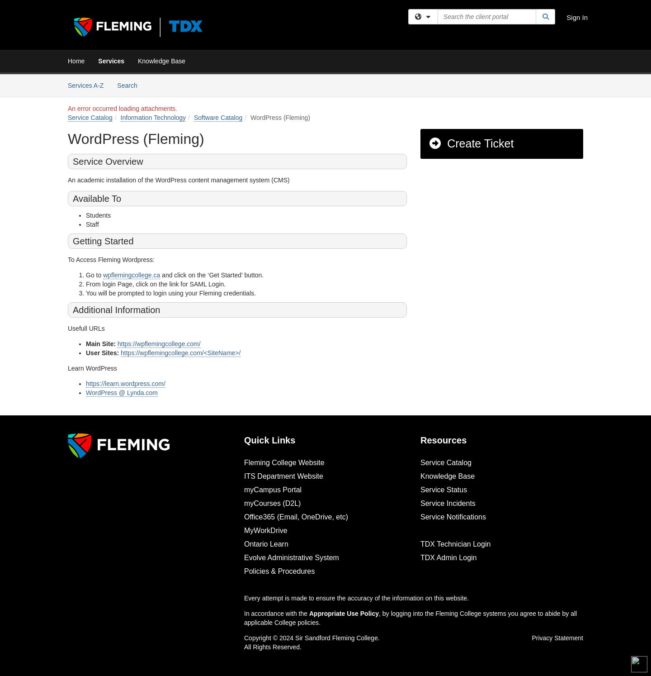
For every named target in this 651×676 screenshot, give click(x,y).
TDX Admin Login (448, 558)
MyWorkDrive (266, 530)
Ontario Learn (266, 544)
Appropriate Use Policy (344, 613)
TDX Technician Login (455, 544)
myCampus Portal (273, 490)
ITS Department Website (283, 476)
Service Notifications (453, 517)
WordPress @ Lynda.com (122, 392)
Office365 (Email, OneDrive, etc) (296, 517)
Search (130, 85)
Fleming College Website (284, 463)
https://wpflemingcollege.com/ (159, 344)
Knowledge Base (161, 61)
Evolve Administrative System (291, 558)
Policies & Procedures (279, 571)
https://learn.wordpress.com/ (125, 383)
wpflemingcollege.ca (131, 275)
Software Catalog (218, 117)
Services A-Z (86, 85)
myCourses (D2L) (272, 503)
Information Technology (153, 117)
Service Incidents (448, 503)
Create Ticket (471, 143)
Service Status (443, 490)
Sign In (577, 17)
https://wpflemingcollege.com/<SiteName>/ (181, 353)
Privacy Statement (557, 638)
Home (76, 61)
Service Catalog (90, 117)
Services (111, 61)
